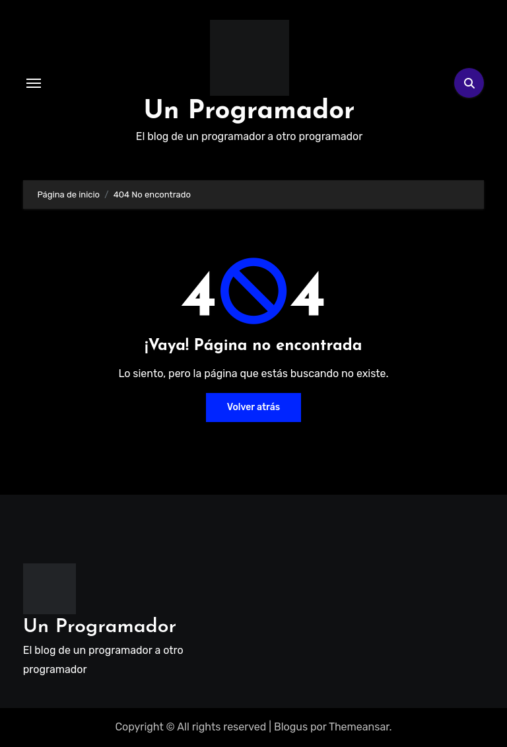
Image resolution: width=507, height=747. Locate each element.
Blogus (291, 727)
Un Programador (249, 111)
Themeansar (359, 727)
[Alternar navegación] (33, 83)
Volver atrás (253, 407)
